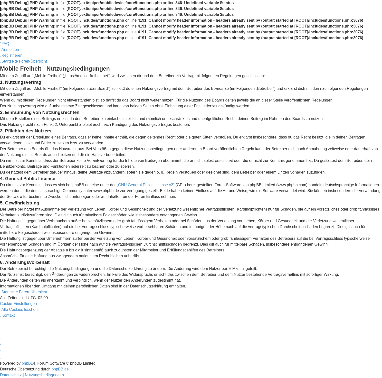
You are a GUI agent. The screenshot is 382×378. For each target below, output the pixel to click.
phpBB (27, 363)
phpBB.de (60, 369)
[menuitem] (4, 44)
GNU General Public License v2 (145, 185)
